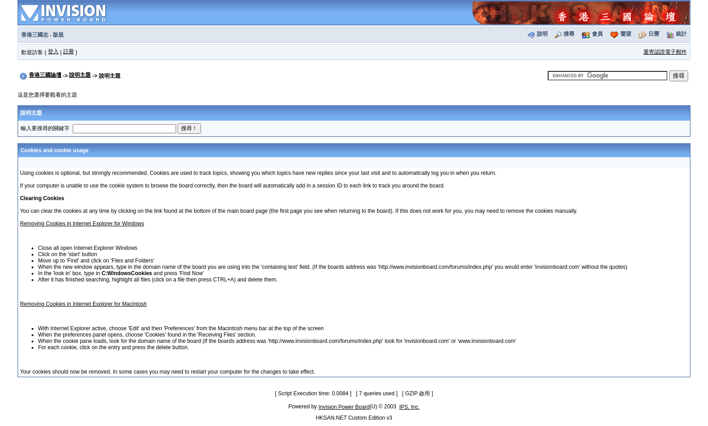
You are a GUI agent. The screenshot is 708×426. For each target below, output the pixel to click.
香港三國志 (34, 35)
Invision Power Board (343, 407)
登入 (53, 51)
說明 (542, 34)
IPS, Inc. (409, 407)
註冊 (68, 51)
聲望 (625, 34)
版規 (58, 35)
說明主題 (80, 75)
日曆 (653, 34)
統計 (681, 34)
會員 (597, 34)
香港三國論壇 (45, 75)
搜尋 (569, 34)
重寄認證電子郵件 (665, 52)
